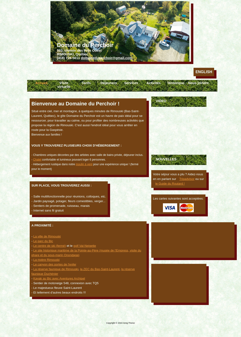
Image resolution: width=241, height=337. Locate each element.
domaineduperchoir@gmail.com (106, 58)
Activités (154, 83)
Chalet (37, 159)
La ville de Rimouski (47, 236)
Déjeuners (109, 83)
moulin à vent (84, 164)
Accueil (41, 83)
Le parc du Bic (43, 241)
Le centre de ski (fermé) (49, 245)
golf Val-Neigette (84, 245)
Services (131, 83)
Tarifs (86, 83)
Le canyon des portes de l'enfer (54, 264)
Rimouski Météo (179, 283)
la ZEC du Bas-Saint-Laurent (100, 269)
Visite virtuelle (63, 85)
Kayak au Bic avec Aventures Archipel (59, 278)
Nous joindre (198, 83)
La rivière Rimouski (46, 260)
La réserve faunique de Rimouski (56, 269)
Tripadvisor (186, 179)
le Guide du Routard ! (170, 183)
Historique (176, 83)
